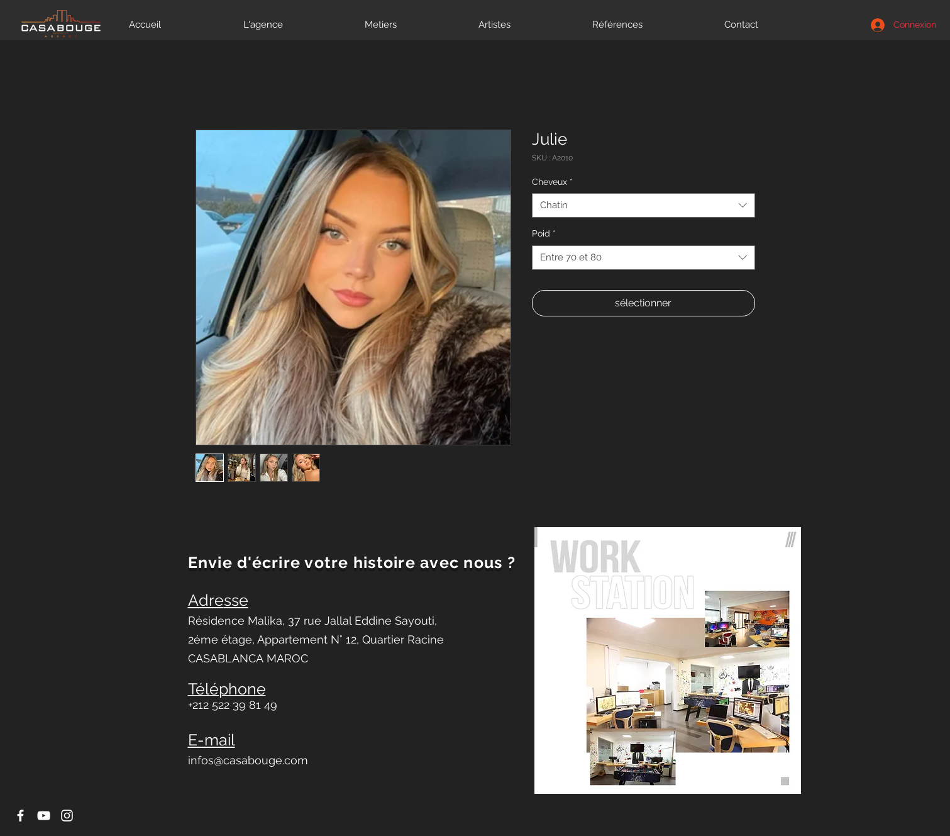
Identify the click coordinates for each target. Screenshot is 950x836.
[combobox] (643, 205)
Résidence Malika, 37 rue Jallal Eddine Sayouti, (312, 620)
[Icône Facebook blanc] (20, 815)
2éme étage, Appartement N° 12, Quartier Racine (316, 639)
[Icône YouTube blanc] (44, 815)
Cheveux (552, 182)
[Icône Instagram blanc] (67, 815)
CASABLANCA (227, 658)
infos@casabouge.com (248, 760)
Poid (544, 233)
